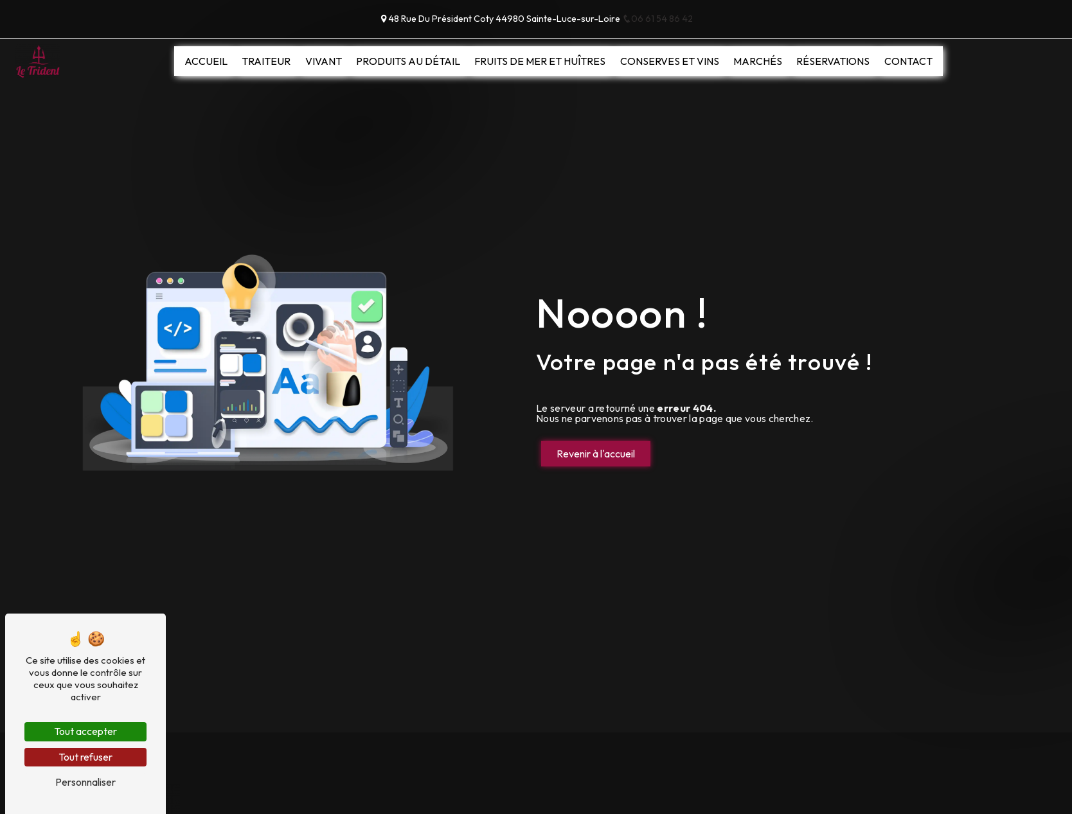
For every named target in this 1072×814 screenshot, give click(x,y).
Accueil (206, 61)
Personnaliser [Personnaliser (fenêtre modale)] (85, 781)
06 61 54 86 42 (657, 18)
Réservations (833, 61)
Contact (908, 61)
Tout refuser (85, 756)
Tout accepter (85, 731)
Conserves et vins (669, 61)
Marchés (757, 61)
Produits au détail (408, 61)
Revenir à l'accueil (596, 453)
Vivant (323, 61)
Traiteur (266, 61)
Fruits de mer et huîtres (539, 61)
